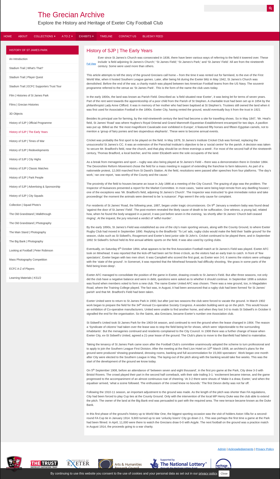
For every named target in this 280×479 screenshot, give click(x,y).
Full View (91, 63)
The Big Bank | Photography (26, 241)
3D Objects (16, 113)
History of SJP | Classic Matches (28, 168)
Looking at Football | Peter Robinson (31, 250)
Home (8, 36)
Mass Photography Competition (28, 259)
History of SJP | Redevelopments (29, 150)
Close (224, 473)
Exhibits (85, 36)
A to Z (66, 36)
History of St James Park (28, 50)
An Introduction (18, 59)
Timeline (106, 36)
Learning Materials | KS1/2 (25, 277)
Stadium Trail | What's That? (26, 68)
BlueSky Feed (153, 36)
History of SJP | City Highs (25, 159)
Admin (222, 449)
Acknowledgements (240, 449)
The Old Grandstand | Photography (30, 223)
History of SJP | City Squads (26, 195)
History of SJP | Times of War (27, 141)
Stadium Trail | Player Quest (26, 77)
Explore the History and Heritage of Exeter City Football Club (100, 22)
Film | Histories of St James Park (29, 95)
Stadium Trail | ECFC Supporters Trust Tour (35, 86)
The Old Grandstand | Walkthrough (30, 214)
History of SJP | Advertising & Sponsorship (34, 186)
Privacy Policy (265, 449)
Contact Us (127, 36)
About (22, 36)
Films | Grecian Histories (24, 104)
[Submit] (270, 8)
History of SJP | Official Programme (30, 122)
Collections (43, 36)
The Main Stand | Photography (27, 232)
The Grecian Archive (71, 15)
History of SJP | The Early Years (28, 131)
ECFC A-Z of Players (21, 268)
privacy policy (208, 473)
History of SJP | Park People (26, 177)
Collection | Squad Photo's (25, 204)
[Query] (239, 8)
